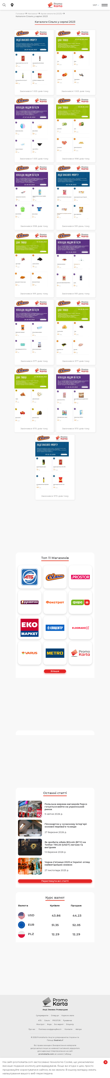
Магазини (32, 13)
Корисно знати (68, 1020)
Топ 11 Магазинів (55, 558)
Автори (79, 1034)
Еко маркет (59, 1029)
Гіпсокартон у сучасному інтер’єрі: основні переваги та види (66, 825)
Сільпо (47, 1025)
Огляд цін (55, 1020)
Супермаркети (42, 1020)
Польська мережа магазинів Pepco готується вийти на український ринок (66, 807)
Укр (95, 5)
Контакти (68, 1034)
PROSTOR (56, 1025)
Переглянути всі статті (55, 881)
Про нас (32, 1034)
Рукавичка (67, 1025)
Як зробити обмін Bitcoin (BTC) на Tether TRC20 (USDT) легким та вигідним (65, 845)
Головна (20, 13)
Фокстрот (40, 1029)
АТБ (40, 1025)
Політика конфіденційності (50, 1034)
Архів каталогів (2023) (51, 13)
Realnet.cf (58, 1045)
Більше (55, 671)
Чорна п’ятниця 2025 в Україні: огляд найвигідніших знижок (67, 863)
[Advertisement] (55, 526)
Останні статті (55, 793)
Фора (49, 1029)
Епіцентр (70, 1029)
